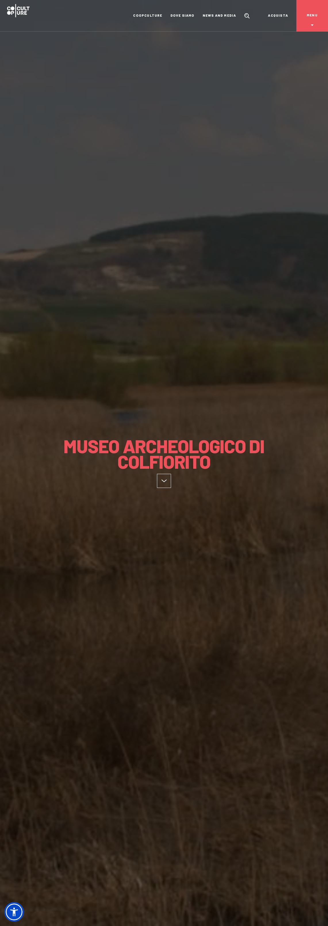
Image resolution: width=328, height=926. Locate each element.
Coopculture (147, 15)
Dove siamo (182, 15)
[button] (14, 912)
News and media (219, 15)
